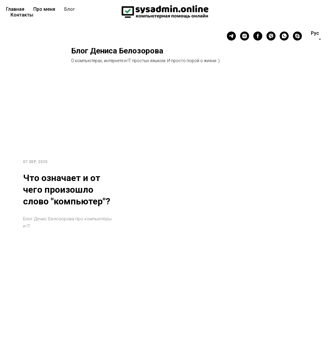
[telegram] (231, 36)
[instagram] (244, 36)
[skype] (297, 36)
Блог (69, 9)
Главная (15, 9)
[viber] (270, 36)
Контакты (22, 15)
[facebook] (257, 36)
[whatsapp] (284, 36)
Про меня (44, 9)
